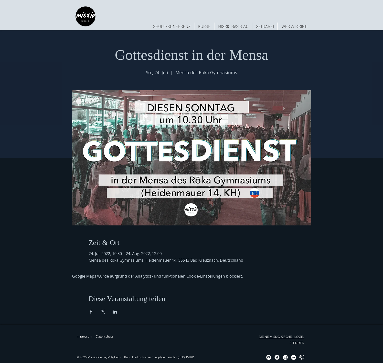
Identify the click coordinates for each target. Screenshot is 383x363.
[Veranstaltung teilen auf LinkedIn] (115, 312)
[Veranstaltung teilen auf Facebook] (91, 312)
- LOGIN (298, 337)
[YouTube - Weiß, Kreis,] (268, 357)
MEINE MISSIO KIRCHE (275, 337)
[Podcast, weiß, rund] (301, 357)
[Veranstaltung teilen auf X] (103, 312)
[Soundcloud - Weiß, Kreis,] (293, 357)
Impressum (84, 336)
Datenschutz (104, 336)
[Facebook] (277, 357)
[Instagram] (285, 357)
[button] (294, 26)
